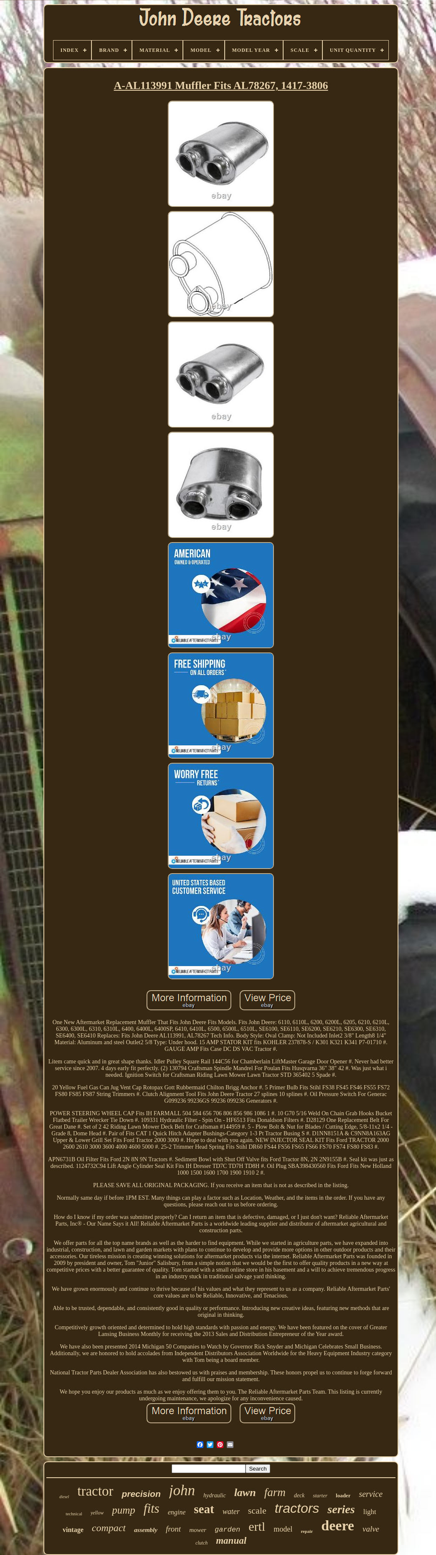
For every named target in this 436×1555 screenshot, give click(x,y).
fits (152, 1508)
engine (177, 1512)
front (173, 1528)
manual (231, 1540)
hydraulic (214, 1495)
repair (307, 1531)
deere (337, 1525)
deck (299, 1495)
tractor (95, 1491)
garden (227, 1530)
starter (320, 1495)
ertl (256, 1526)
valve (370, 1528)
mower (197, 1530)
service (371, 1494)
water (231, 1511)
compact (109, 1527)
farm (275, 1492)
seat (204, 1509)
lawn (245, 1492)
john (182, 1490)
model (283, 1529)
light (369, 1512)
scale (257, 1510)
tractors (297, 1508)
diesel (64, 1496)
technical (74, 1513)
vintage (73, 1529)
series (341, 1509)
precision (141, 1494)
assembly (145, 1530)
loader (343, 1495)
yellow (97, 1513)
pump (123, 1510)
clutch (201, 1543)
